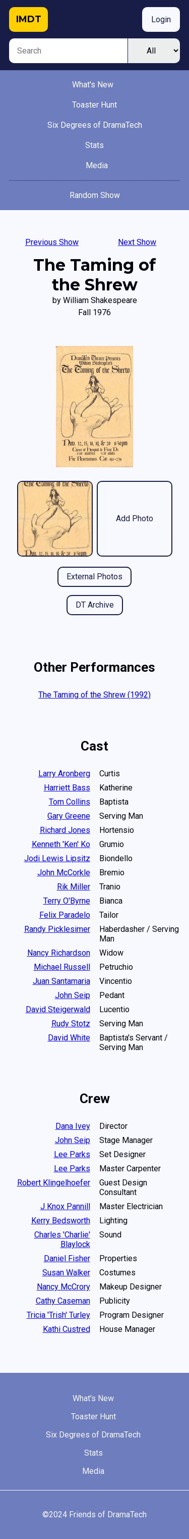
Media (97, 165)
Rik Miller (73, 886)
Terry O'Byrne (66, 901)
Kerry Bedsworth (60, 1220)
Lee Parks (72, 1154)
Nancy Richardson (58, 953)
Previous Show (52, 242)
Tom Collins (69, 802)
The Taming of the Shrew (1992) (94, 695)
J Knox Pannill (65, 1206)
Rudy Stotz (70, 1023)
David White (69, 1037)
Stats (94, 145)
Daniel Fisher (67, 1258)
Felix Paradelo (64, 915)
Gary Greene (68, 816)
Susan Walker (66, 1272)
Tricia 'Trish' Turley (58, 1315)
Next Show (137, 242)
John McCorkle (63, 872)
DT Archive (95, 605)
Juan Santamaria (61, 981)
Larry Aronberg (64, 773)
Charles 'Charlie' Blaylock (62, 1239)
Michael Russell (62, 967)
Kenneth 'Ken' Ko (61, 844)
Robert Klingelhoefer (53, 1182)
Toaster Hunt (94, 105)
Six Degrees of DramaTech (94, 125)
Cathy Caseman (63, 1301)
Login (161, 19)
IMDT (28, 19)
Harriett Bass (67, 787)
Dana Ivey (72, 1126)
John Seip (72, 995)
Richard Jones (65, 830)
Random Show (95, 195)
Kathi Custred (66, 1329)
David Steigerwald (58, 1009)
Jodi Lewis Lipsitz (57, 858)
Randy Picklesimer (57, 929)
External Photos (94, 576)
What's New (92, 84)
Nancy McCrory (63, 1287)
